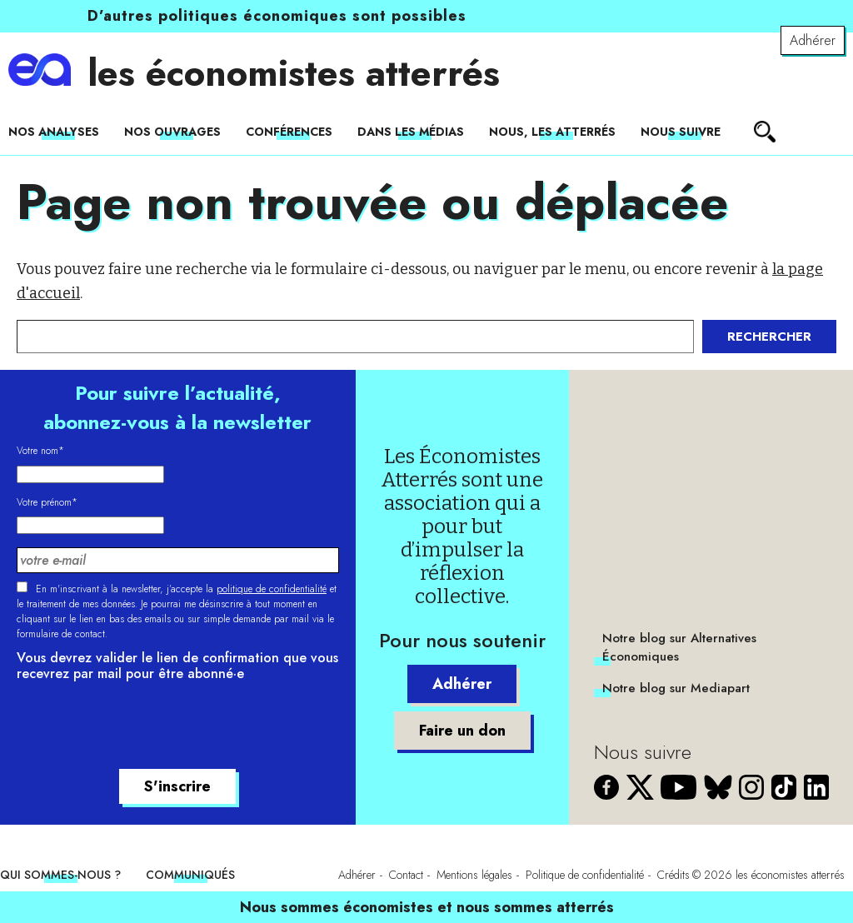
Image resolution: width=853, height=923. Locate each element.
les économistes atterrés (293, 73)
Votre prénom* (47, 502)
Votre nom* (40, 451)
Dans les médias (410, 131)
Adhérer (813, 40)
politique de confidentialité (272, 588)
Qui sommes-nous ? (60, 874)
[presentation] (143, 728)
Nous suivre (681, 131)
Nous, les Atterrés (552, 131)
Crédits (673, 874)
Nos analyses (53, 131)
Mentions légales (474, 874)
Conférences (289, 131)
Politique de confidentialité (585, 874)
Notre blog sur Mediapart (676, 688)
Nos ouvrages (172, 131)
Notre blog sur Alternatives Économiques (679, 647)
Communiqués (190, 874)
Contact (406, 874)
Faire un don (462, 730)
